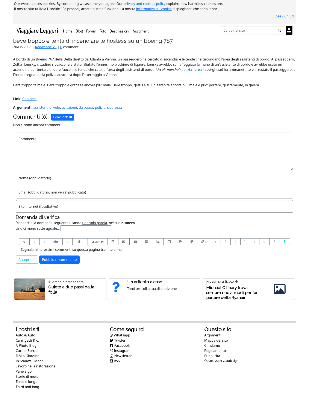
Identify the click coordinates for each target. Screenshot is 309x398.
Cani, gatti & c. (27, 340)
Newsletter (121, 355)
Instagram (120, 350)
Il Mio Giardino (27, 355)
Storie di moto (27, 376)
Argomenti (141, 31)
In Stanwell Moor (29, 361)
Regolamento (215, 350)
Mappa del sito (216, 340)
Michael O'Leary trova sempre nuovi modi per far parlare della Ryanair (232, 292)
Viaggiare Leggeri (37, 30)
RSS (115, 361)
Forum (91, 31)
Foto (103, 31)
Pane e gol (24, 371)
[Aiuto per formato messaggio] (284, 241)
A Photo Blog (26, 345)
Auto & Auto (25, 335)
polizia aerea (192, 69)
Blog (79, 31)
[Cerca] (248, 30)
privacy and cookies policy (144, 3)
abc (55, 242)
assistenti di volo (46, 107)
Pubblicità (212, 355)
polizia (100, 107)
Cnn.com (29, 98)
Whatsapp (120, 335)
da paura (86, 107)
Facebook (120, 345)
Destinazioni (119, 31)
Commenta (62, 117)
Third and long (27, 386)
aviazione (69, 107)
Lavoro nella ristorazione (35, 366)
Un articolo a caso (144, 281)
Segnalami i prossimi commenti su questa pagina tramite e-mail (72, 249)
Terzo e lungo (26, 381)
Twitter (118, 340)
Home (68, 31)
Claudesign (230, 361)
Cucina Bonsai (27, 350)
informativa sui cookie (154, 8)
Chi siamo (212, 345)
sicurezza (114, 107)
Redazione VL (45, 47)
